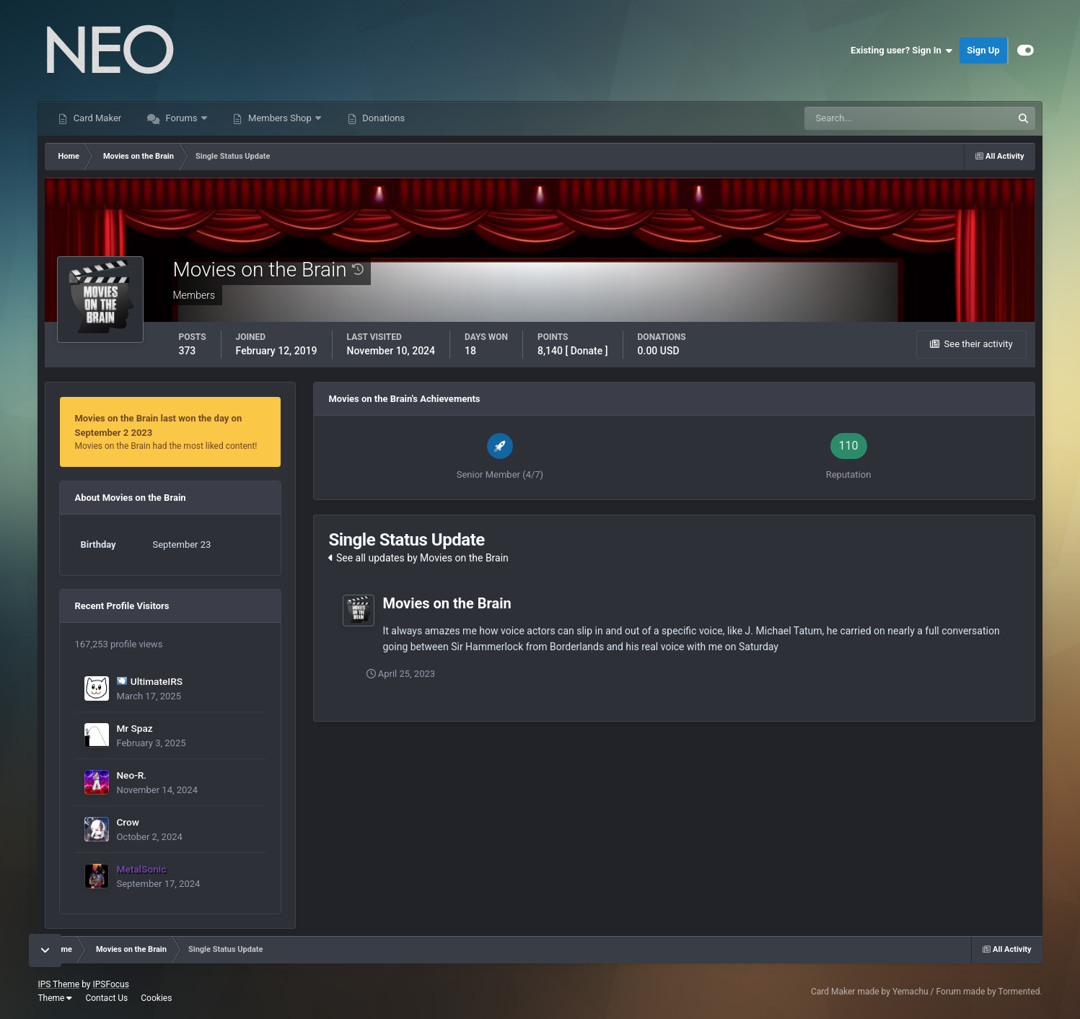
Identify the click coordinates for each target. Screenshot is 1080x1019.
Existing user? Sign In (901, 51)
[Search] (864, 118)
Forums (181, 118)
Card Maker (96, 118)
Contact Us (106, 998)
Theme (55, 998)
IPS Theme (58, 984)
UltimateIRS (157, 681)
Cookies (156, 998)
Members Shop (280, 118)
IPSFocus (110, 984)
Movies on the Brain (446, 603)
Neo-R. (131, 775)
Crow (127, 822)
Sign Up (983, 50)
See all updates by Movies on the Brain (418, 558)
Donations (382, 118)
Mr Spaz (134, 728)
